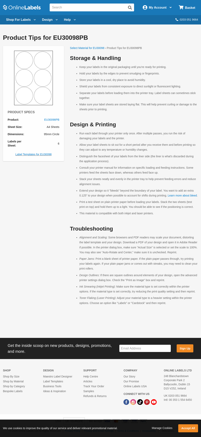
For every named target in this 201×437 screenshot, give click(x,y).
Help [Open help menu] (70, 19)
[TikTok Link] (140, 401)
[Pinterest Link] (147, 401)
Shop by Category (14, 386)
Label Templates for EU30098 (34, 154)
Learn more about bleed (182, 195)
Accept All (188, 428)
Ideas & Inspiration (54, 391)
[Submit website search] (129, 7)
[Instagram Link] (133, 401)
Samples (88, 391)
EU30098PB (51, 119)
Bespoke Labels (13, 391)
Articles (87, 381)
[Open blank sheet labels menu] (21, 19)
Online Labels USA (135, 386)
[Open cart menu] (187, 7)
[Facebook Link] (126, 401)
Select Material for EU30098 (87, 48)
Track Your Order (93, 386)
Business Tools (52, 386)
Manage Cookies (162, 428)
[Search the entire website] (92, 7)
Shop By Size (11, 376)
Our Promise (131, 381)
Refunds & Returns (95, 396)
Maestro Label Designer (57, 376)
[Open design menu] (50, 19)
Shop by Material (13, 381)
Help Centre (90, 376)
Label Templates (53, 381)
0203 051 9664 (186, 19)
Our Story (129, 376)
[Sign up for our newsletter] (145, 348)
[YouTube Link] (154, 401)
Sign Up (185, 348)
